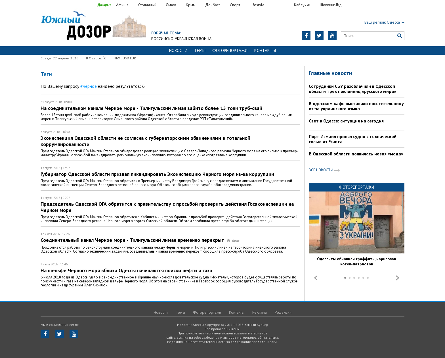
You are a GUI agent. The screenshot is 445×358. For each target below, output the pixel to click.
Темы (199, 50)
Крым (191, 4)
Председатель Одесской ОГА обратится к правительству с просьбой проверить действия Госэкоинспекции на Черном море (167, 207)
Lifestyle (257, 4)
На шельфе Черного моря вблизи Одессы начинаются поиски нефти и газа (126, 270)
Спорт (235, 4)
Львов (171, 4)
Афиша (122, 4)
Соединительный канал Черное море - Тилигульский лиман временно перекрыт (140, 240)
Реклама (259, 312)
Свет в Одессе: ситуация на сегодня (346, 121)
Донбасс (212, 4)
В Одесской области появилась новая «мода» (356, 154)
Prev (315, 278)
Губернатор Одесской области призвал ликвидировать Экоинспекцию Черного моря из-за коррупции (157, 174)
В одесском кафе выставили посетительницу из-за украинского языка (356, 106)
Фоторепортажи (229, 50)
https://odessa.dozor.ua (93, 26)
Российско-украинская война (181, 38)
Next (397, 278)
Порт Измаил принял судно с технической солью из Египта (352, 139)
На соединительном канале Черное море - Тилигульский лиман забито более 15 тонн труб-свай (151, 108)
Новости (178, 50)
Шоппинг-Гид (331, 4)
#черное (88, 86)
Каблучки (302, 4)
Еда (282, 5)
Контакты (265, 50)
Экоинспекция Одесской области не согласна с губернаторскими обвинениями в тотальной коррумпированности (145, 141)
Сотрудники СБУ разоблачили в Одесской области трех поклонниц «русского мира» (352, 88)
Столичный (147, 4)
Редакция (283, 312)
